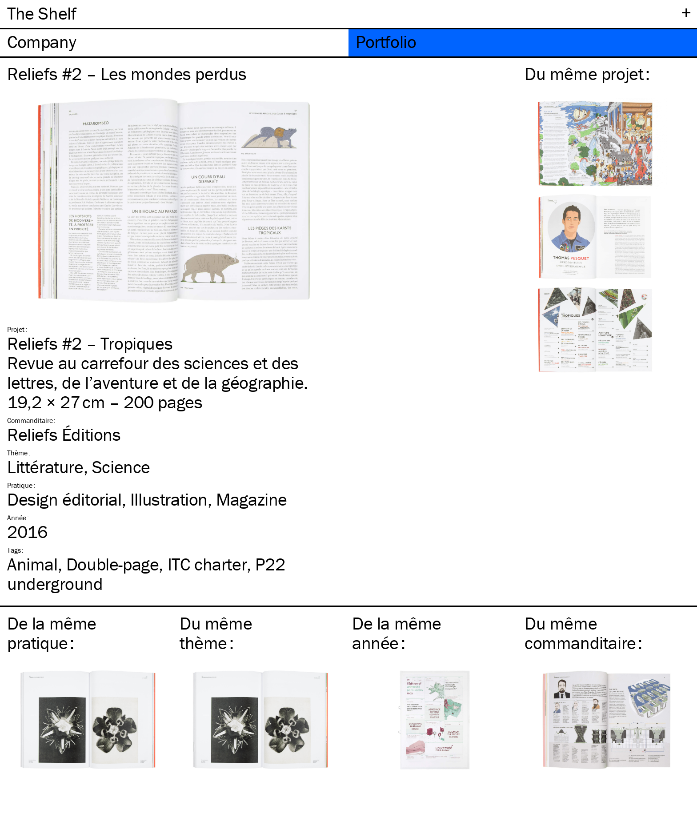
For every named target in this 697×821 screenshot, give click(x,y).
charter (207, 564)
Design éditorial (64, 499)
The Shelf (41, 13)
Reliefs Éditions (64, 434)
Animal (32, 564)
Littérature (45, 467)
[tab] (174, 42)
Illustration (169, 499)
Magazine (251, 499)
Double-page (112, 564)
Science (121, 467)
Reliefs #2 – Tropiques (89, 343)
